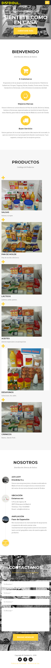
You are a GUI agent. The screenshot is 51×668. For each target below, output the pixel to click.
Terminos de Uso (33, 663)
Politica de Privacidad (18, 663)
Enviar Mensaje (25, 637)
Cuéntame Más (25, 31)
